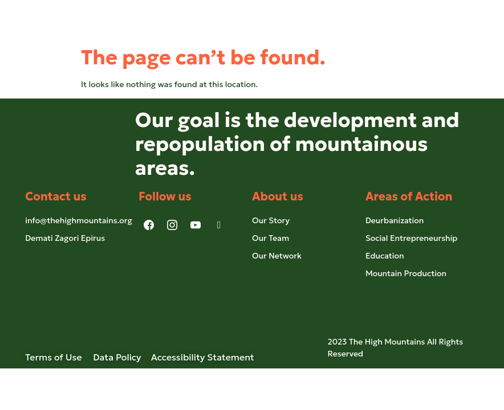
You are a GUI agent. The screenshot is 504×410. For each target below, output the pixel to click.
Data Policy (117, 357)
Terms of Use (59, 357)
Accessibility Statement (202, 357)
